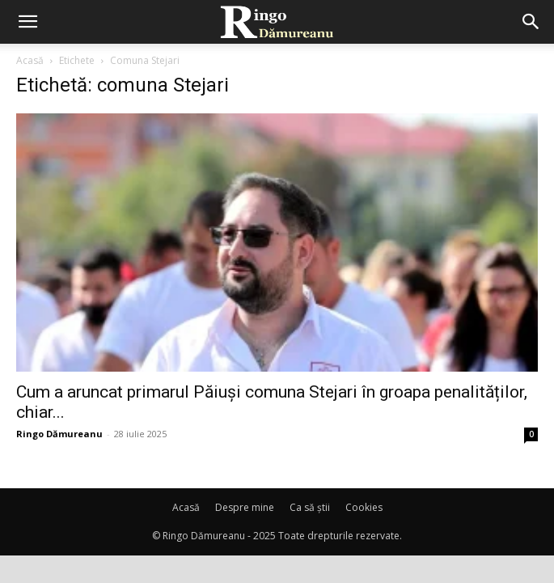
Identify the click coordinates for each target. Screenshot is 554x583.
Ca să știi (310, 507)
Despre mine (244, 507)
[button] (531, 22)
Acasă (30, 60)
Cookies (364, 507)
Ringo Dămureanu (59, 434)
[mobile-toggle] (27, 22)
